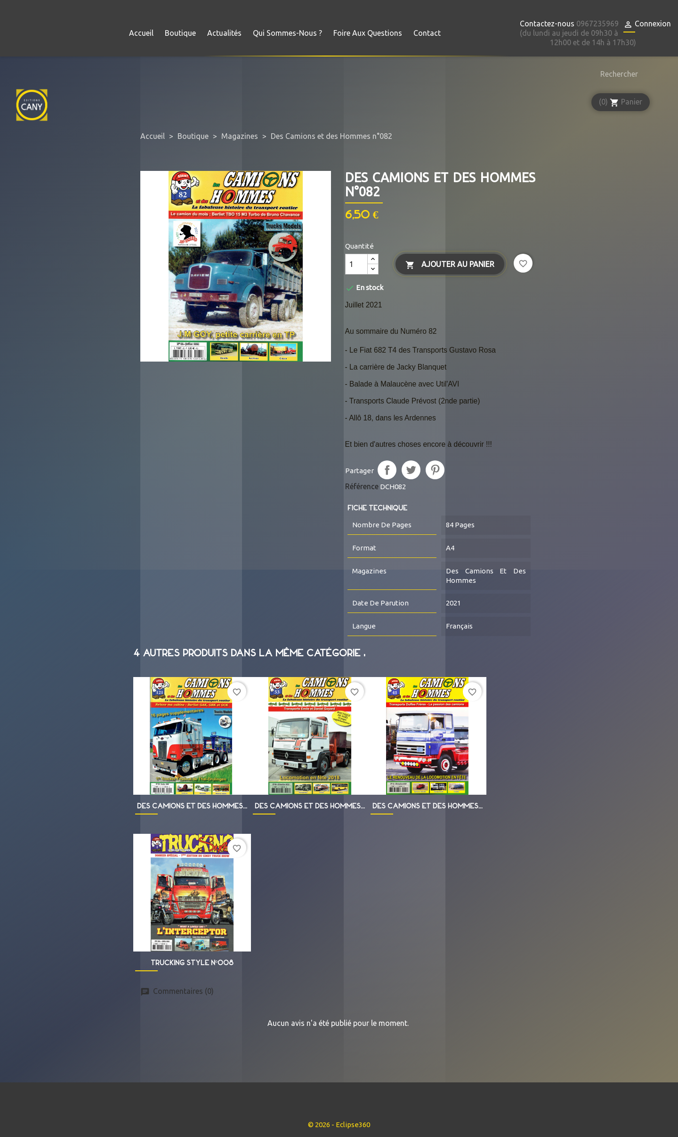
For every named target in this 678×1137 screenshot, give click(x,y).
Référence (362, 486)
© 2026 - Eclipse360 (339, 1125)
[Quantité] (356, 264)
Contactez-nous (547, 23)
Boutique (180, 33)
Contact (427, 33)
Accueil (141, 33)
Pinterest (435, 469)
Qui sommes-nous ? (287, 33)
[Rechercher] (616, 74)
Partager (387, 469)
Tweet (411, 469)
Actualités (224, 33)
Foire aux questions (367, 33)
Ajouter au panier (449, 265)
